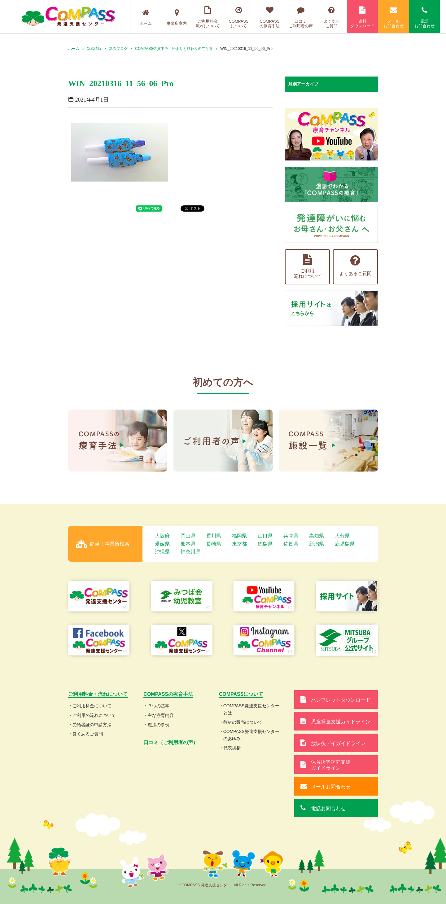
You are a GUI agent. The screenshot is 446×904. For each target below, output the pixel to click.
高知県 (316, 535)
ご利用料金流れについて (207, 17)
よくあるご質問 (331, 17)
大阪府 (162, 535)
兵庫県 (290, 535)
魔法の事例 (158, 724)
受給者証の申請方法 (92, 724)
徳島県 (265, 543)
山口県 (265, 535)
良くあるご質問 (87, 733)
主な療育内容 (161, 715)
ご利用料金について (92, 705)
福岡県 (239, 535)
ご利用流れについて (307, 266)
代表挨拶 (232, 747)
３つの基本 (158, 705)
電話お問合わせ (424, 17)
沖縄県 (162, 551)
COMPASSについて (238, 17)
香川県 (213, 535)
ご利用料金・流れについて (98, 694)
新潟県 (316, 543)
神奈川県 (190, 551)
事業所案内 (176, 17)
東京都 (239, 543)
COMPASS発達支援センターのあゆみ (251, 735)
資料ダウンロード (362, 17)
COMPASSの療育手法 (269, 17)
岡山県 (188, 535)
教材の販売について (242, 722)
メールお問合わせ (393, 17)
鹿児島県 (345, 543)
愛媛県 (162, 543)
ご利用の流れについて (94, 715)
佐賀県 (290, 543)
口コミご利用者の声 (300, 17)
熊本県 (188, 543)
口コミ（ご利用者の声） (170, 742)
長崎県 (213, 543)
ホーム (145, 17)
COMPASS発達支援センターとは (251, 709)
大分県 (342, 535)
